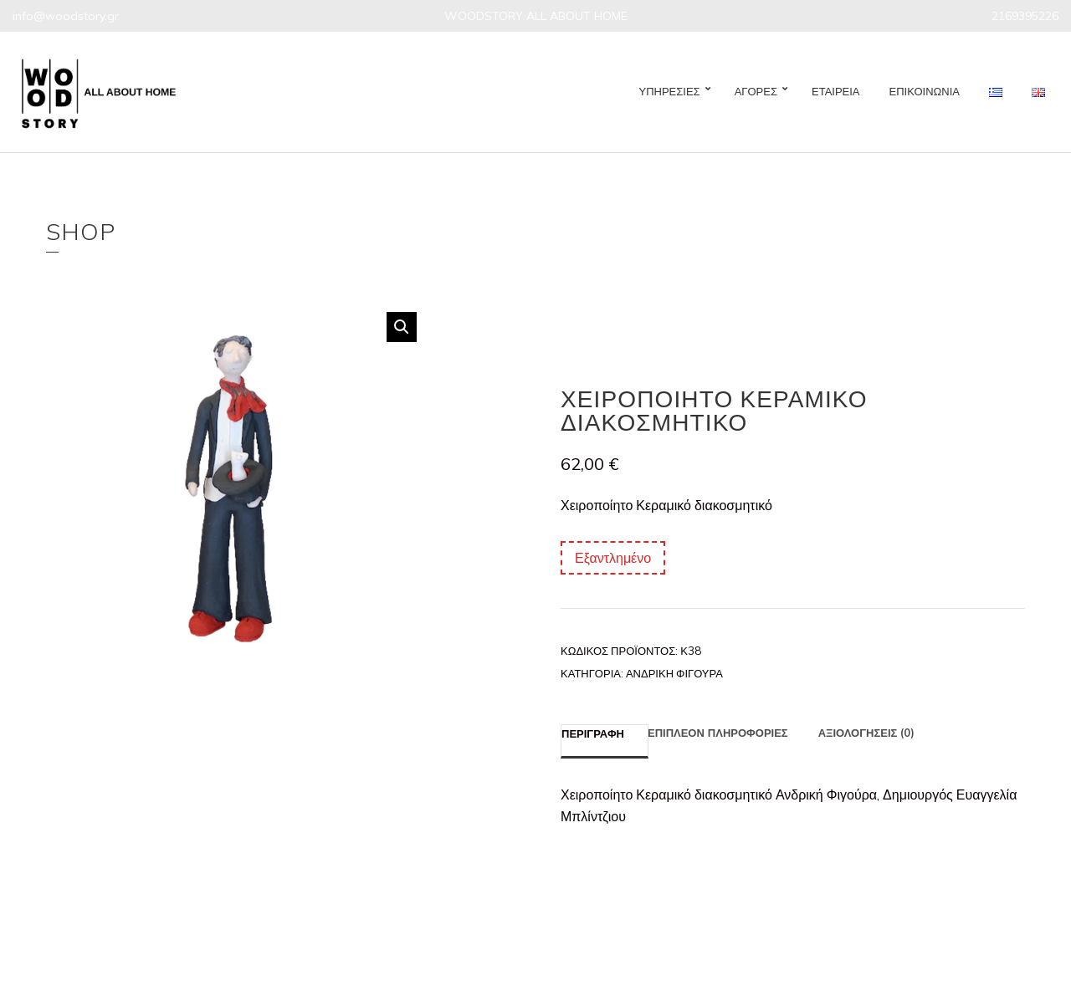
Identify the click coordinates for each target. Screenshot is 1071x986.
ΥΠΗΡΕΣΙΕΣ (669, 91)
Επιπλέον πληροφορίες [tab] (718, 732)
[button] (402, 327)
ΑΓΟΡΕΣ (756, 91)
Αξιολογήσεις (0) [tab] (866, 732)
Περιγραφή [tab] (592, 733)
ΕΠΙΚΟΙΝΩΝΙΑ (924, 91)
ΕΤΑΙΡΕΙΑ (836, 91)
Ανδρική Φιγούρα (674, 673)
